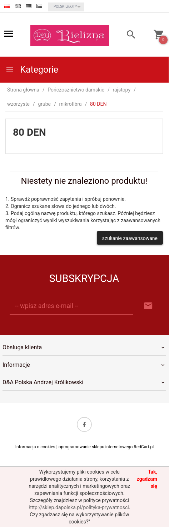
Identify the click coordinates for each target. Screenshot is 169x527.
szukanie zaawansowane (130, 238)
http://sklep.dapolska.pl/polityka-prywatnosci (79, 507)
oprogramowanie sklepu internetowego (96, 446)
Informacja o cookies (35, 446)
